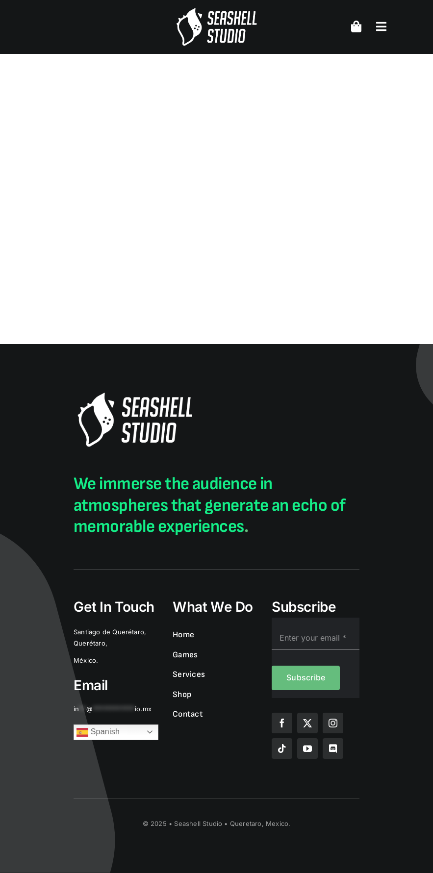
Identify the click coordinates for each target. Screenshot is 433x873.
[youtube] (307, 748)
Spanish (98, 732)
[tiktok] (282, 748)
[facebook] (282, 723)
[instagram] (333, 723)
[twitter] (307, 723)
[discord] (333, 748)
